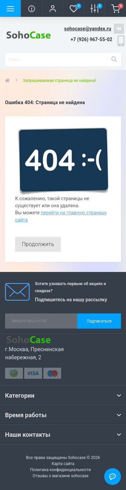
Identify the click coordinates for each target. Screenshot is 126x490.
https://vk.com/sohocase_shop (119, 28)
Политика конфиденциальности (60, 469)
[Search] (114, 59)
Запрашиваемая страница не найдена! (59, 80)
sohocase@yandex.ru (87, 28)
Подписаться (99, 321)
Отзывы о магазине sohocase (61, 475)
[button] (52, 8)
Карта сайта (63, 463)
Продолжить (38, 244)
